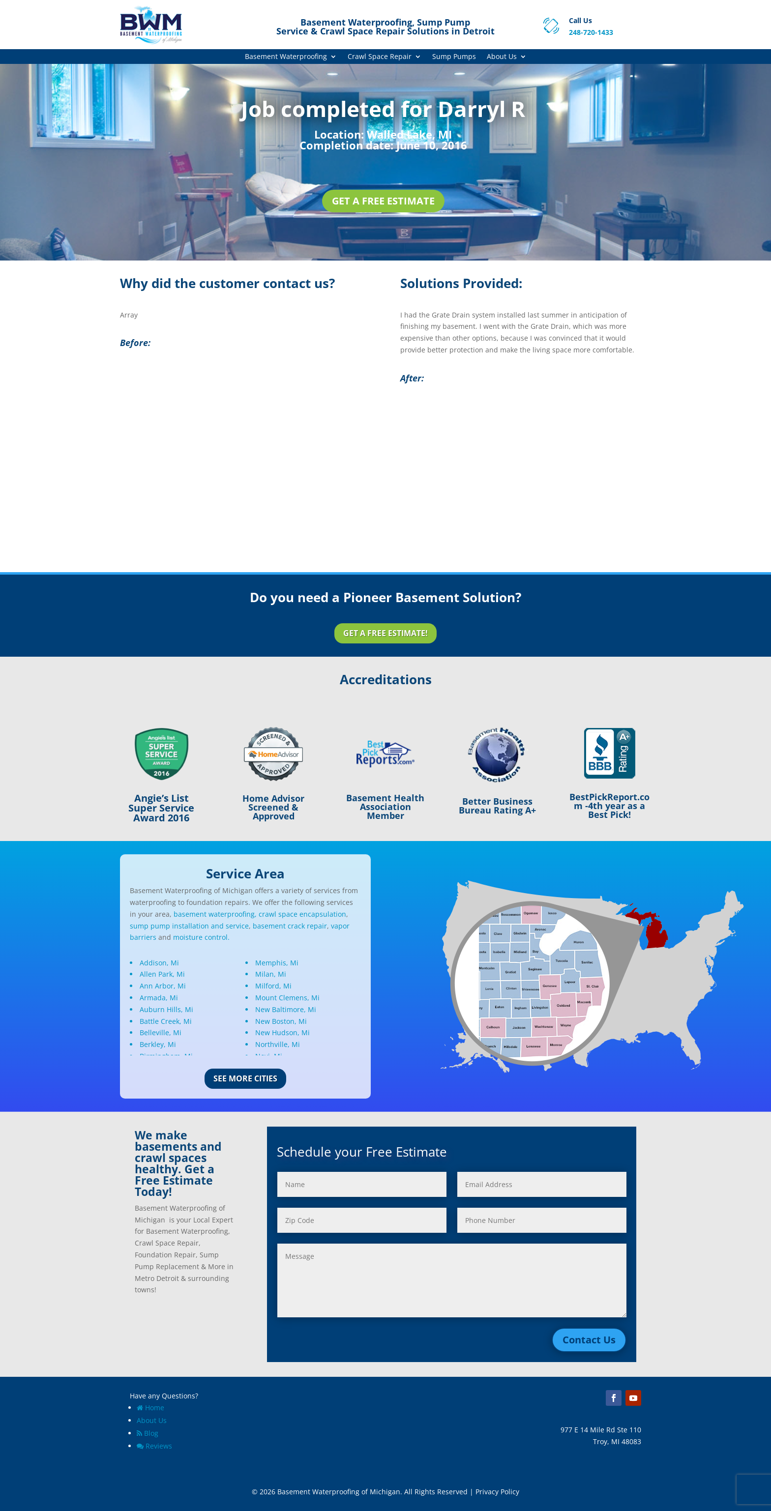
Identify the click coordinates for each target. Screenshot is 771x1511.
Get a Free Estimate (383, 200)
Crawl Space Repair (380, 57)
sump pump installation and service (189, 925)
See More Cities (245, 1078)
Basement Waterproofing (286, 57)
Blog (147, 1433)
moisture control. (201, 937)
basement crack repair (290, 925)
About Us (502, 57)
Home (150, 1407)
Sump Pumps (454, 57)
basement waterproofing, (215, 914)
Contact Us (589, 1339)
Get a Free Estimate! (385, 633)
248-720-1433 (591, 32)
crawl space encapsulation (302, 914)
